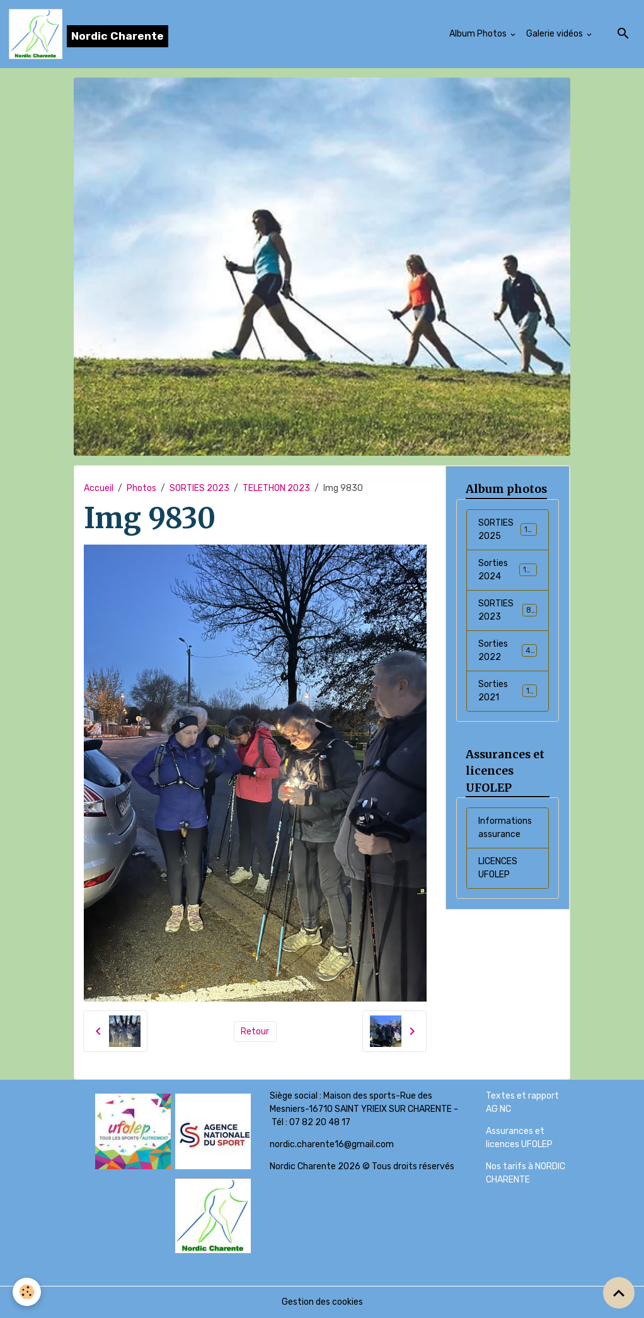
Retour (255, 1031)
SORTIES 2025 (508, 529)
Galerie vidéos (555, 33)
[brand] (88, 34)
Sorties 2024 (507, 570)
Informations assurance (505, 828)
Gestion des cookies (322, 1302)
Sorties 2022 (507, 650)
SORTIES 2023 (199, 488)
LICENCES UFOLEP (497, 868)
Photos (141, 488)
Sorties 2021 (507, 691)
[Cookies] (27, 1292)
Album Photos (479, 33)
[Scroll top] (619, 1293)
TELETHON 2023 (276, 488)
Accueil (98, 488)
